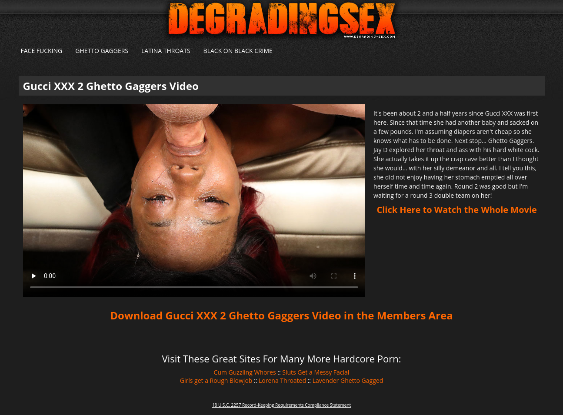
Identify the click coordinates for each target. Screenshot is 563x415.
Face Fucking (42, 50)
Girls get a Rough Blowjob (216, 380)
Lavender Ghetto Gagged (348, 380)
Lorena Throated (282, 380)
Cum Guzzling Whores (245, 372)
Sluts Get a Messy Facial (315, 372)
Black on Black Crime (238, 50)
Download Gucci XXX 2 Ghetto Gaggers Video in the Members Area (281, 315)
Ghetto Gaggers (101, 50)
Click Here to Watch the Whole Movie (457, 210)
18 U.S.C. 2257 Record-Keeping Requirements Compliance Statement (281, 405)
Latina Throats (165, 50)
